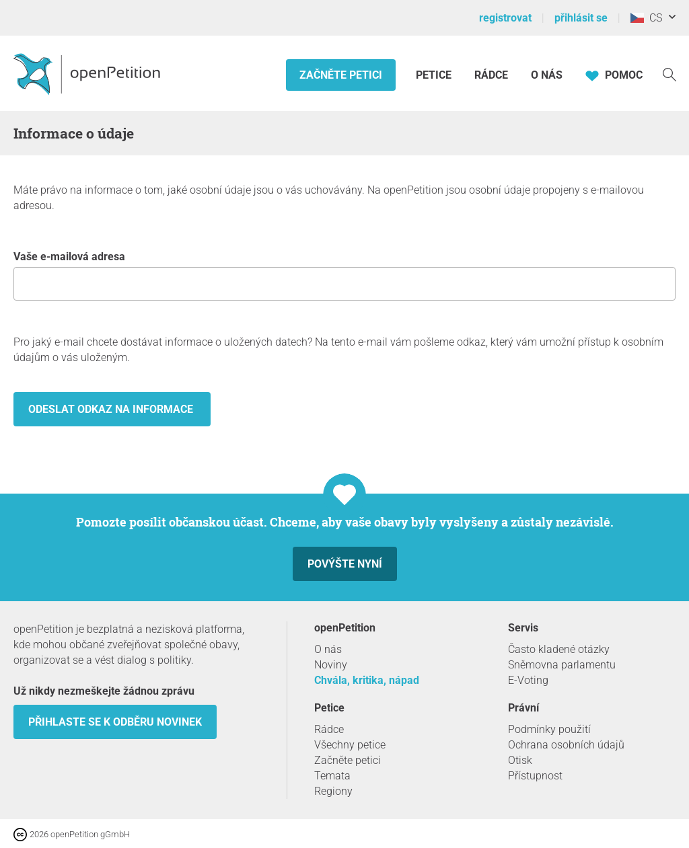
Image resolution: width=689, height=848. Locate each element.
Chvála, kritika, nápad (366, 680)
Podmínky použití (549, 729)
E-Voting (528, 680)
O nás (547, 75)
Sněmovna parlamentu (562, 664)
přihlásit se (581, 17)
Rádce (491, 75)
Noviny (330, 664)
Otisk (520, 760)
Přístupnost (535, 775)
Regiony (333, 791)
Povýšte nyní (344, 563)
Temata (332, 775)
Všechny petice (350, 744)
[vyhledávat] (669, 73)
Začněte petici (340, 75)
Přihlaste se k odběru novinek (115, 722)
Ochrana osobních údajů (566, 744)
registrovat (505, 17)
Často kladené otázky (559, 649)
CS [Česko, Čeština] (646, 17)
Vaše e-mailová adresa (344, 275)
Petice (435, 75)
